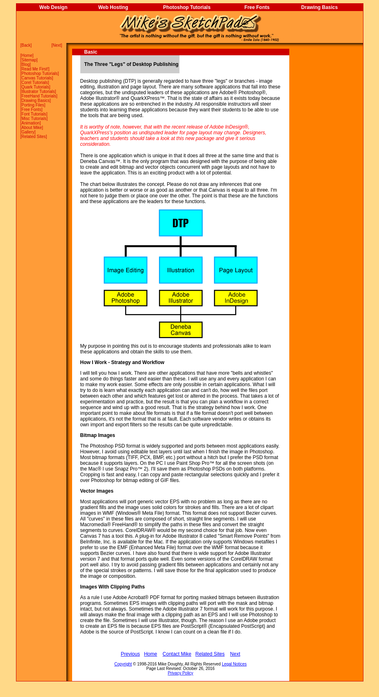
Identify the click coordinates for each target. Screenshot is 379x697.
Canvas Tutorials (36, 78)
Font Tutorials (33, 114)
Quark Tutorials (35, 87)
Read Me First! (34, 69)
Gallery (27, 132)
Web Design (53, 7)
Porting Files (32, 105)
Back (25, 45)
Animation (30, 123)
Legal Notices (234, 664)
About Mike (31, 127)
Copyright (123, 664)
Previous (130, 654)
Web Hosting (113, 7)
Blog (25, 64)
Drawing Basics (319, 7)
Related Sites (33, 136)
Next (56, 45)
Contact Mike (177, 654)
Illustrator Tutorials (38, 91)
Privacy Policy (180, 673)
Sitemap (28, 60)
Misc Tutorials (33, 118)
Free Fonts (257, 7)
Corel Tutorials (34, 82)
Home (26, 55)
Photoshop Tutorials (187, 7)
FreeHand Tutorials (38, 96)
